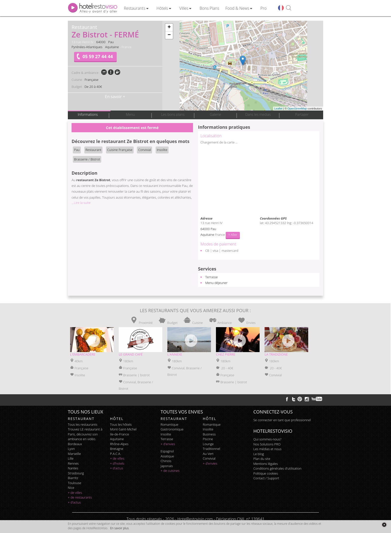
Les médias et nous (267, 449)
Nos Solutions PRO (267, 444)
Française (91, 79)
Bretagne (116, 448)
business (209, 434)
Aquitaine (112, 47)
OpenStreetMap (297, 108)
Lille (71, 458)
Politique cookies (265, 473)
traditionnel (211, 448)
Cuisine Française (119, 149)
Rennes (73, 463)
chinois (166, 461)
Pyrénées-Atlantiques (87, 47)
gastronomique (172, 429)
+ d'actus (74, 502)
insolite (166, 434)
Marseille (74, 453)
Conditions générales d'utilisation (277, 468)
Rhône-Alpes (119, 444)
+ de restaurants (80, 497)
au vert (208, 453)
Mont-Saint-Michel (123, 429)
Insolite (162, 149)
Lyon (71, 448)
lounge (208, 444)
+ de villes (75, 492)
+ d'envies (168, 444)
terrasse (167, 439)
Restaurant (93, 149)
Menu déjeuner (216, 282)
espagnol (167, 451)
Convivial (144, 149)
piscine (208, 439)
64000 (100, 42)
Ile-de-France (119, 434)
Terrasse (211, 277)
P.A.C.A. (115, 453)
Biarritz (73, 478)
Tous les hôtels (121, 424)
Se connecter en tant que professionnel (282, 420)
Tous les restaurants (82, 424)
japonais (167, 466)
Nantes (73, 468)
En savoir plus (119, 528)
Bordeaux (75, 444)
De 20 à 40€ (93, 86)
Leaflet (278, 108)
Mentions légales (265, 463)
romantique (169, 424)
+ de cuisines (170, 470)
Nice (71, 487)
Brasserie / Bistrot (87, 159)
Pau (111, 42)
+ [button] (169, 27)
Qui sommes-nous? (267, 439)
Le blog (258, 454)
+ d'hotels (117, 463)
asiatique (167, 456)
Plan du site (261, 458)
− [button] (169, 35)
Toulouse (74, 483)
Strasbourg (76, 473)
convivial (209, 458)
